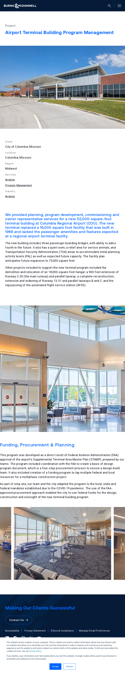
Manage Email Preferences (94, 630)
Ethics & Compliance (62, 630)
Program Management (18, 185)
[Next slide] (122, 544)
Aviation (10, 179)
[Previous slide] (2, 544)
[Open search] (111, 5)
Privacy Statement (35, 630)
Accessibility (12, 630)
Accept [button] (55, 666)
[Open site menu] (118, 5)
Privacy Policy (35, 651)
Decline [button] (69, 666)
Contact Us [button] (18, 620)
